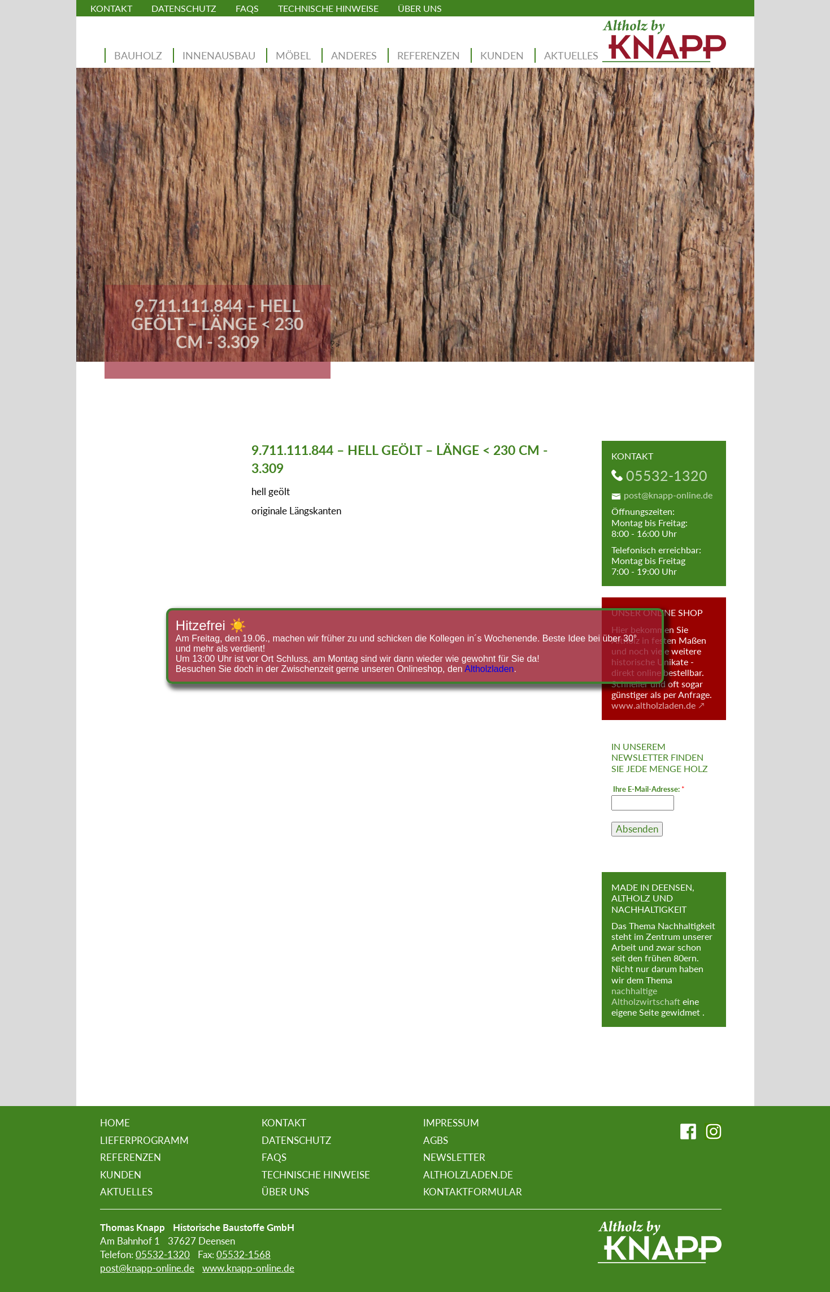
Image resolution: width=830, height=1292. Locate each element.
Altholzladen (489, 669)
